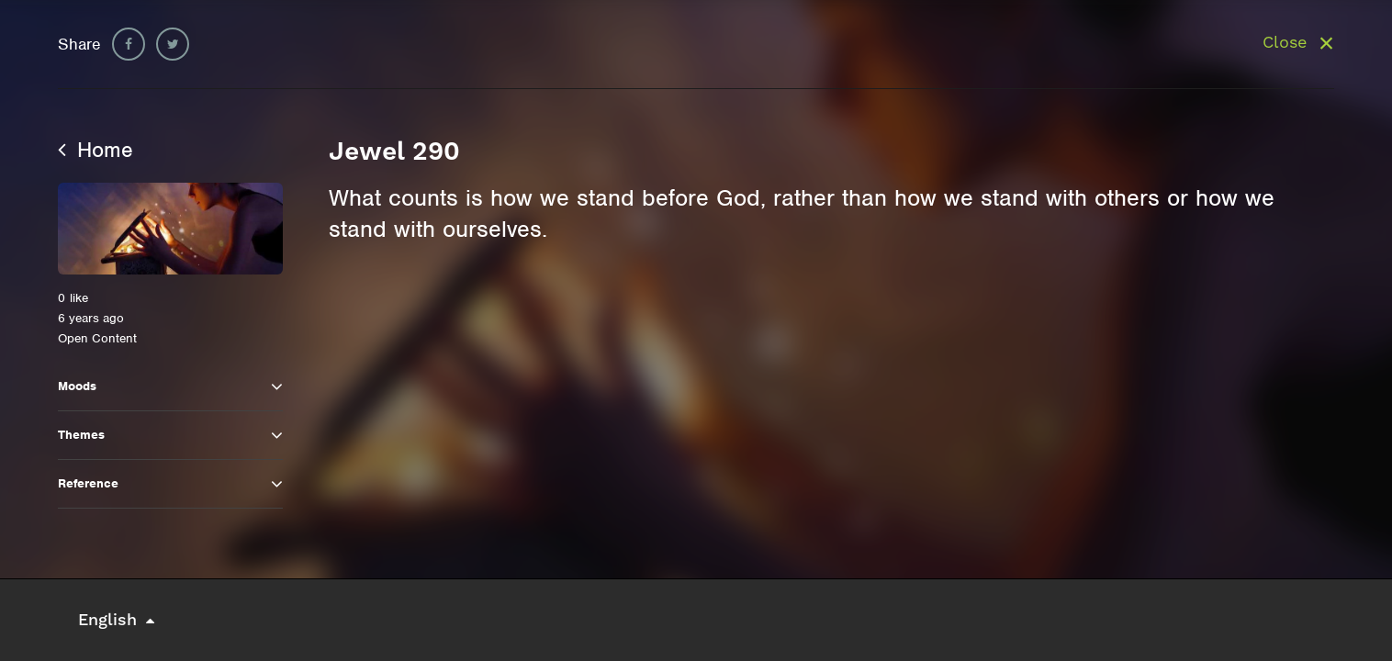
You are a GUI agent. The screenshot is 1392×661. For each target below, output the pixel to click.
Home (95, 149)
